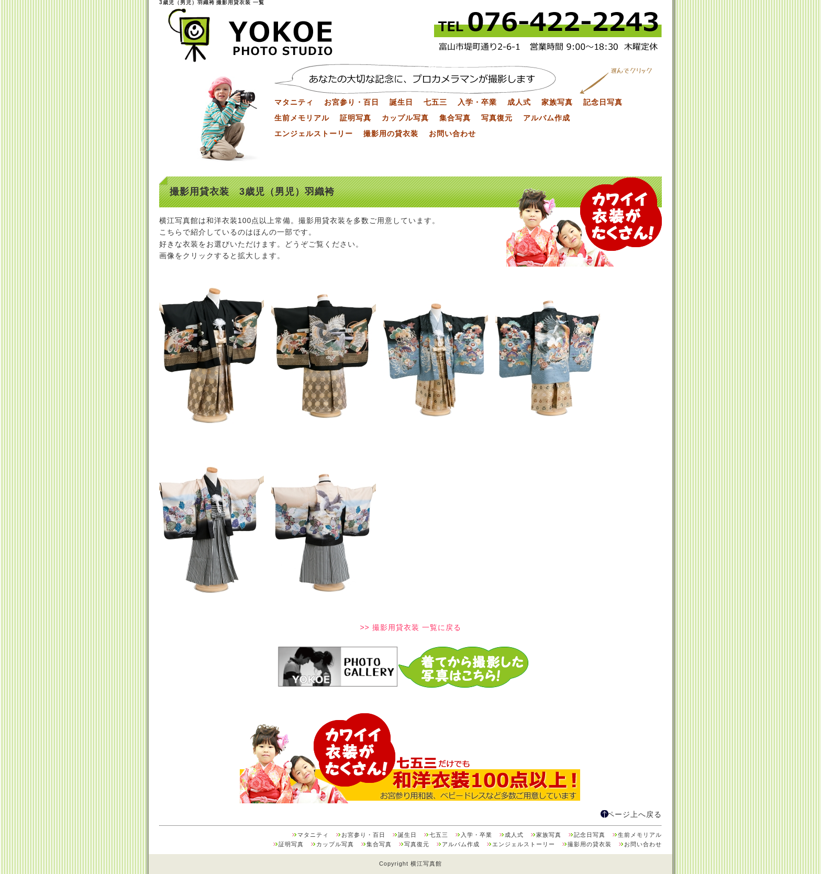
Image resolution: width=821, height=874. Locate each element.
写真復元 (497, 118)
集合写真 (455, 118)
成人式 (519, 102)
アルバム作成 (546, 118)
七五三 (435, 102)
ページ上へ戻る (634, 814)
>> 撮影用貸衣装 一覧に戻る (410, 627)
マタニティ (294, 102)
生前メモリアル (301, 118)
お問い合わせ (452, 133)
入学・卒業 (477, 102)
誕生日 (401, 102)
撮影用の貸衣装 (390, 133)
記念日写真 (603, 102)
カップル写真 (405, 118)
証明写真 (355, 118)
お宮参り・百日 (351, 102)
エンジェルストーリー (313, 133)
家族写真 (557, 102)
